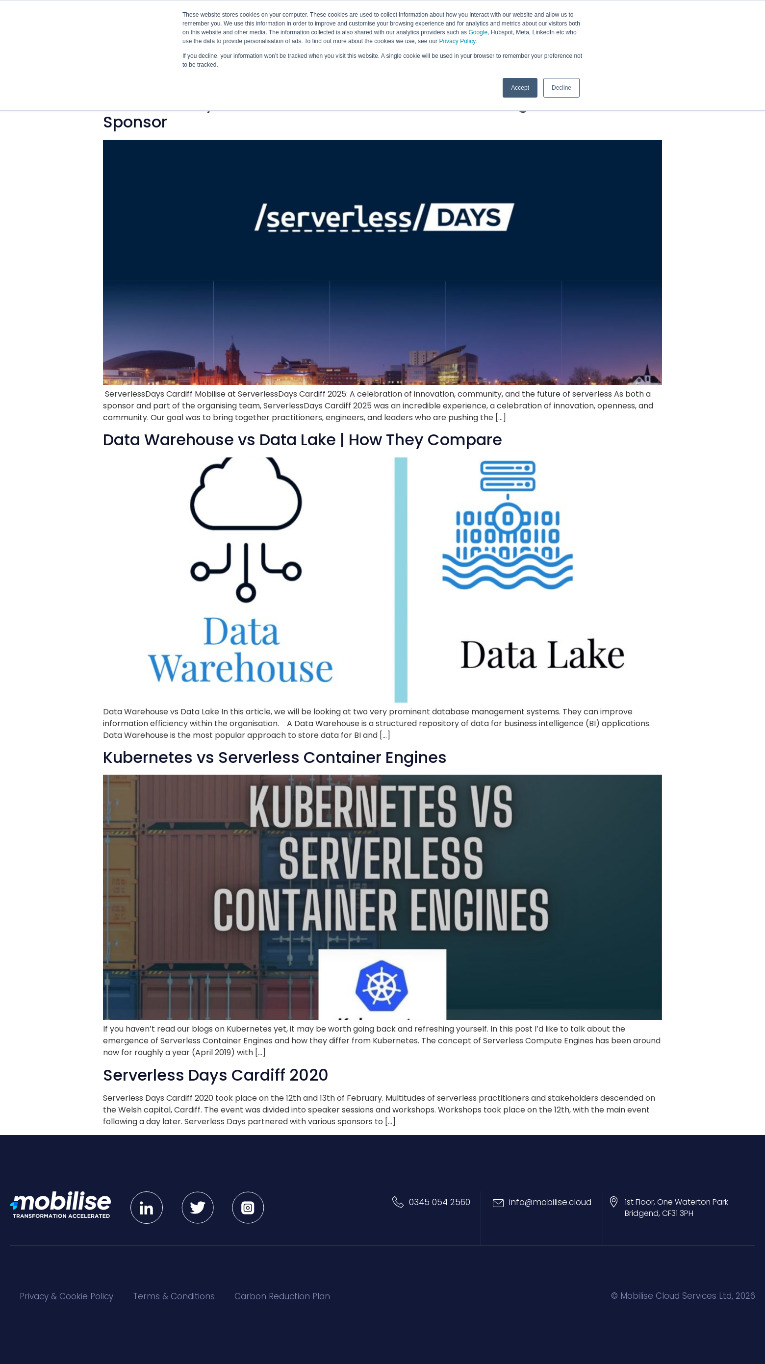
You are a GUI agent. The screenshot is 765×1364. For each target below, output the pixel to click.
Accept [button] (520, 87)
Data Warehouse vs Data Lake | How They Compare (302, 440)
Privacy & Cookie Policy (66, 1296)
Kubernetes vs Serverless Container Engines (275, 757)
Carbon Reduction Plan (282, 1296)
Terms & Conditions (174, 1296)
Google (477, 32)
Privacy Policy (457, 41)
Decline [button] (561, 87)
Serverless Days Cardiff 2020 (216, 1075)
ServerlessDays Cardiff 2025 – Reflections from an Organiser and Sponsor (357, 112)
